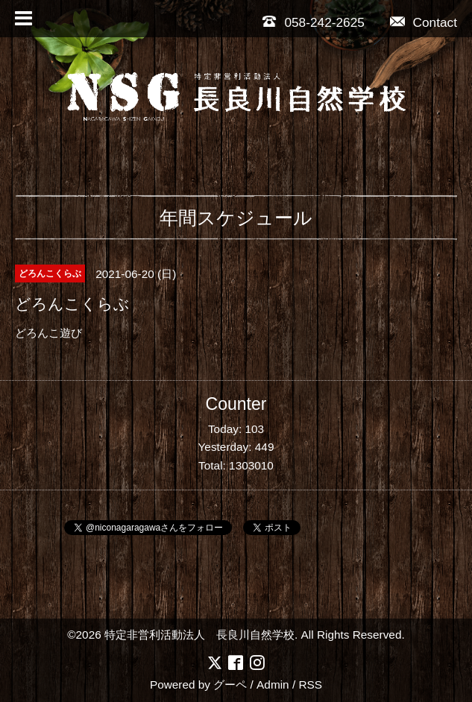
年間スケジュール (236, 217)
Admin (273, 684)
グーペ (230, 684)
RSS (310, 684)
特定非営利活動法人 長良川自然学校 (199, 634)
